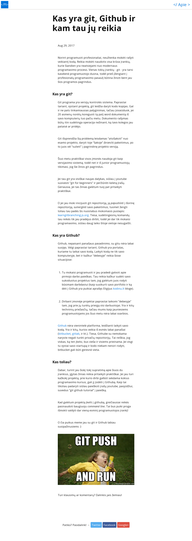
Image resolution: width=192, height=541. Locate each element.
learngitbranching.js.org (73, 215)
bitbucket (65, 333)
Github (62, 325)
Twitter (96, 525)
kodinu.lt (118, 288)
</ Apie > (181, 4)
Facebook (109, 525)
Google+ (123, 525)
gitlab (75, 333)
